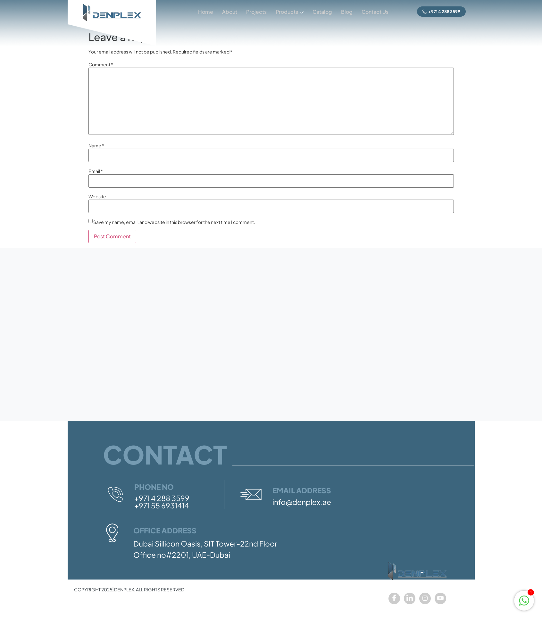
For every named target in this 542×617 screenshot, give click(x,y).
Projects (253, 11)
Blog (346, 11)
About (226, 11)
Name (96, 145)
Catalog (320, 11)
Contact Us (374, 11)
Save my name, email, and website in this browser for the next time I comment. (174, 222)
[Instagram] (425, 598)
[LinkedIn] (409, 598)
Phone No (154, 486)
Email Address (301, 490)
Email (95, 171)
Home (201, 11)
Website (97, 196)
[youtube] (440, 598)
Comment (100, 64)
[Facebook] (394, 598)
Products (287, 12)
